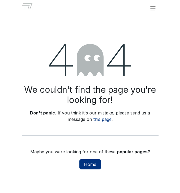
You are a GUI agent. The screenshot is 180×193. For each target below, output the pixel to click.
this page (102, 119)
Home (90, 164)
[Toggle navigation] (153, 8)
